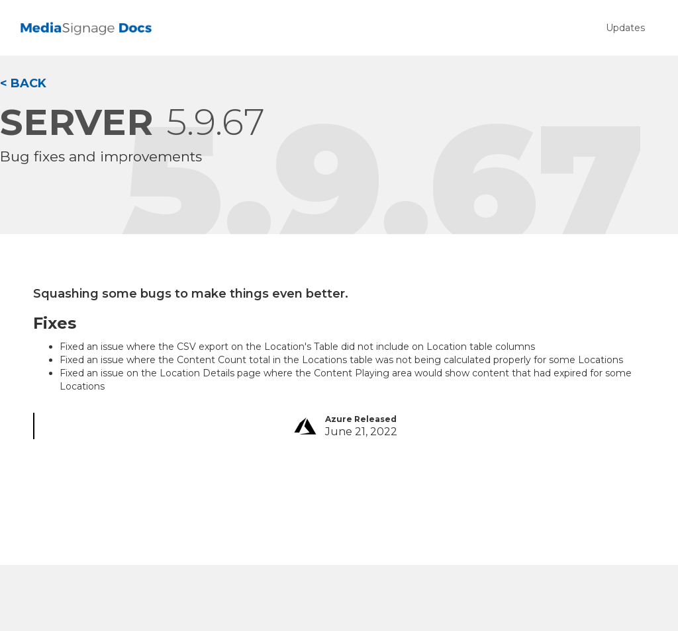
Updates (625, 28)
